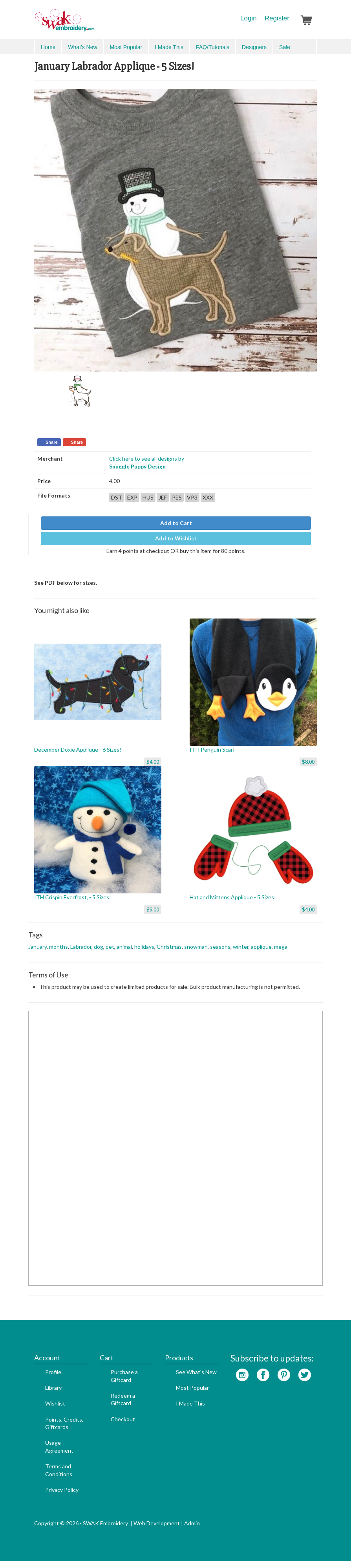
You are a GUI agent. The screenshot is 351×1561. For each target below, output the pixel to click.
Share (52, 442)
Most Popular (126, 47)
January (37, 946)
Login (248, 18)
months (58, 946)
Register (277, 18)
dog (98, 946)
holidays (144, 946)
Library (53, 1387)
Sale (284, 47)
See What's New (196, 1372)
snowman (196, 946)
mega (280, 946)
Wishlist (55, 1403)
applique (261, 946)
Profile (53, 1372)
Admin (192, 1523)
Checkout (123, 1419)
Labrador (80, 946)
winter (241, 946)
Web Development (156, 1523)
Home (48, 47)
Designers (254, 47)
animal (124, 946)
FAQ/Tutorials (212, 47)
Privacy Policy (62, 1489)
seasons (220, 946)
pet (110, 946)
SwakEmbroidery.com (93, 23)
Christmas (169, 946)
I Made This (169, 47)
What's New (82, 47)
